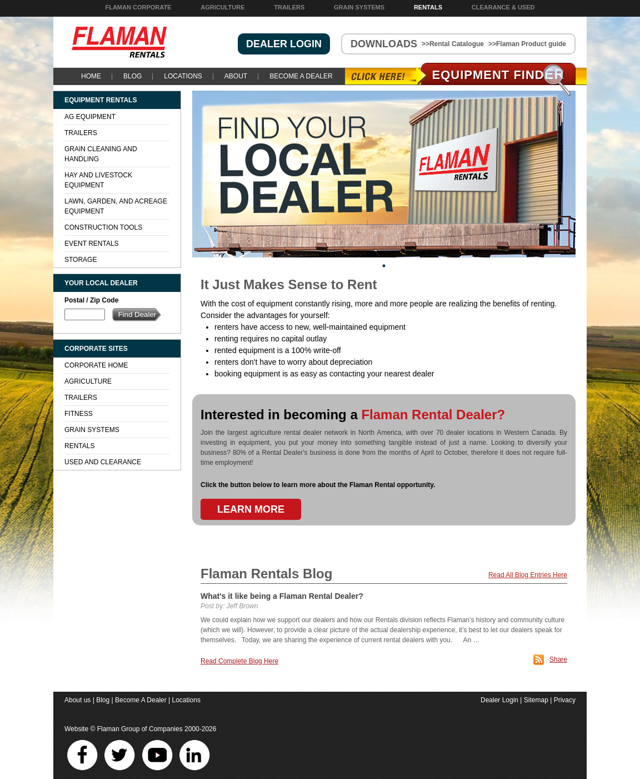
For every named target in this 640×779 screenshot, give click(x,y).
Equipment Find (498, 75)
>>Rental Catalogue (453, 44)
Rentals (428, 7)
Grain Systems (359, 7)
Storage (80, 260)
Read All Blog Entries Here (527, 575)
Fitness (78, 414)
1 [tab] (383, 265)
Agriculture (222, 7)
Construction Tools (103, 227)
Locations (183, 76)
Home (91, 76)
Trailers (289, 7)
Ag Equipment (90, 117)
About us (77, 700)
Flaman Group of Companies (140, 729)
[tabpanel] (384, 174)
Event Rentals (91, 243)
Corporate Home (96, 365)
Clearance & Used (503, 7)
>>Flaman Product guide (527, 44)
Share (558, 659)
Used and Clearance (102, 462)
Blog (132, 76)
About (235, 76)
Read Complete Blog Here (239, 661)
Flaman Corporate (138, 7)
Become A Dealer (300, 76)
